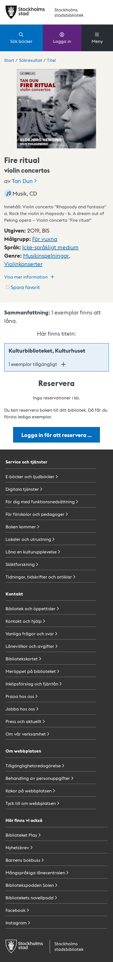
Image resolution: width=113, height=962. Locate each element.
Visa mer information (30, 277)
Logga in (62, 37)
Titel (51, 60)
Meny (97, 37)
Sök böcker (21, 37)
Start (9, 60)
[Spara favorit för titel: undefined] (22, 287)
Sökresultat (30, 60)
